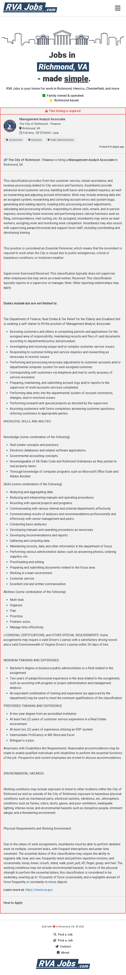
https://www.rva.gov (39, 890)
